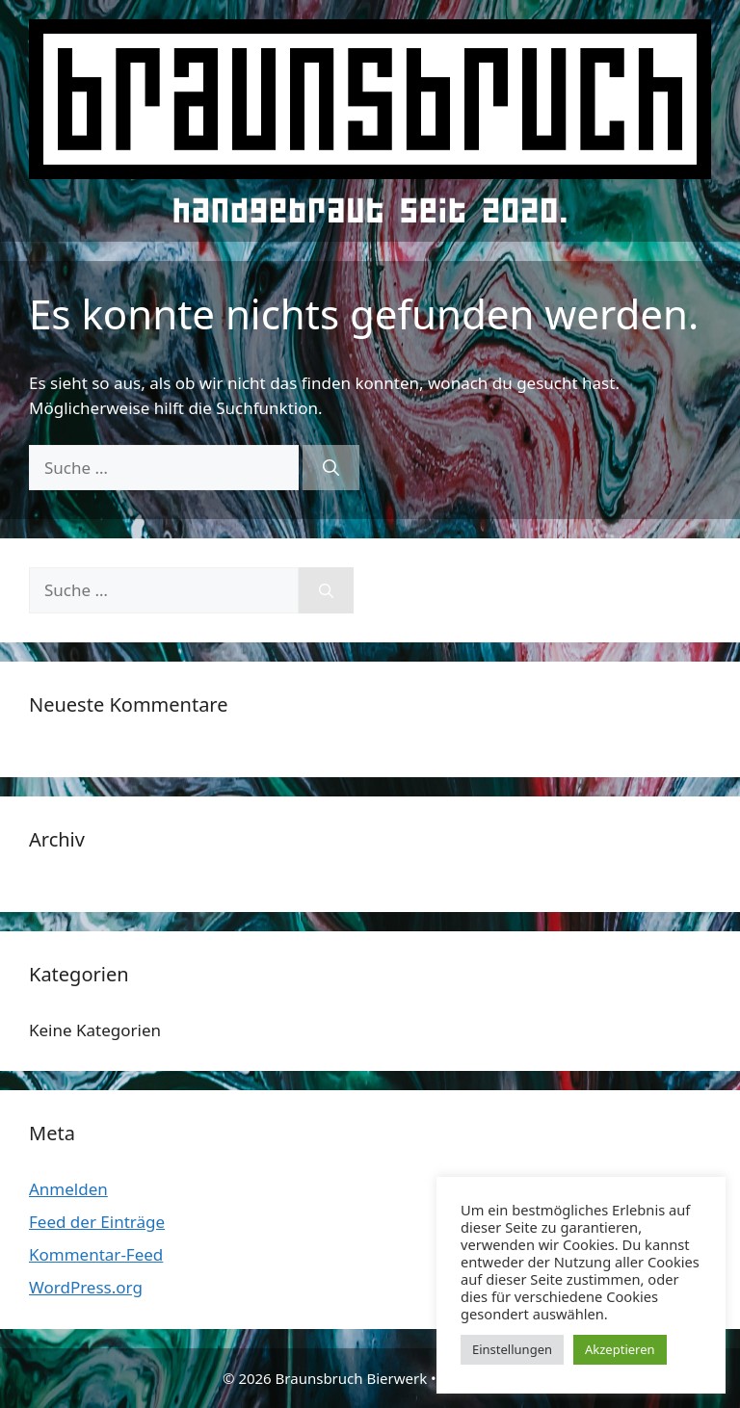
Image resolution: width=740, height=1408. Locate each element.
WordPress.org (86, 1287)
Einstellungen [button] (512, 1349)
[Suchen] (331, 468)
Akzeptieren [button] (620, 1349)
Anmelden (68, 1189)
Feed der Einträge (97, 1222)
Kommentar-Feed (96, 1254)
